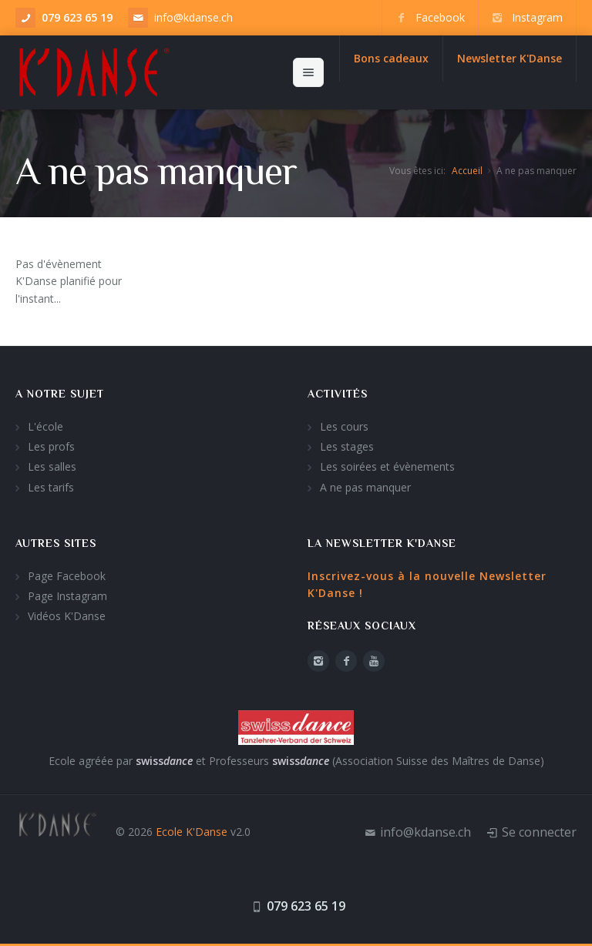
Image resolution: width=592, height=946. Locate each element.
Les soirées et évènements (387, 466)
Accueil (467, 170)
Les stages (347, 446)
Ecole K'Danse (191, 831)
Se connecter (539, 832)
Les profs (51, 446)
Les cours (344, 426)
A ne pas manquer (365, 487)
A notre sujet (59, 393)
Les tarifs (51, 487)
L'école (45, 426)
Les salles (52, 466)
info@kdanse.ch (193, 17)
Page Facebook (67, 576)
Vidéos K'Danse (67, 616)
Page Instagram (67, 596)
